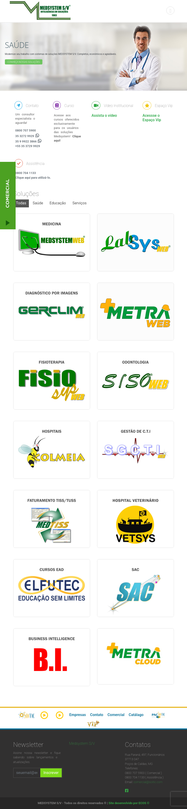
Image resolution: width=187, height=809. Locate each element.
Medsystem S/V (82, 743)
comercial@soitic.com (148, 782)
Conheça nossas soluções (23, 62)
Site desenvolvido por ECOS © (129, 803)
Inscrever (50, 772)
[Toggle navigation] (170, 10)
